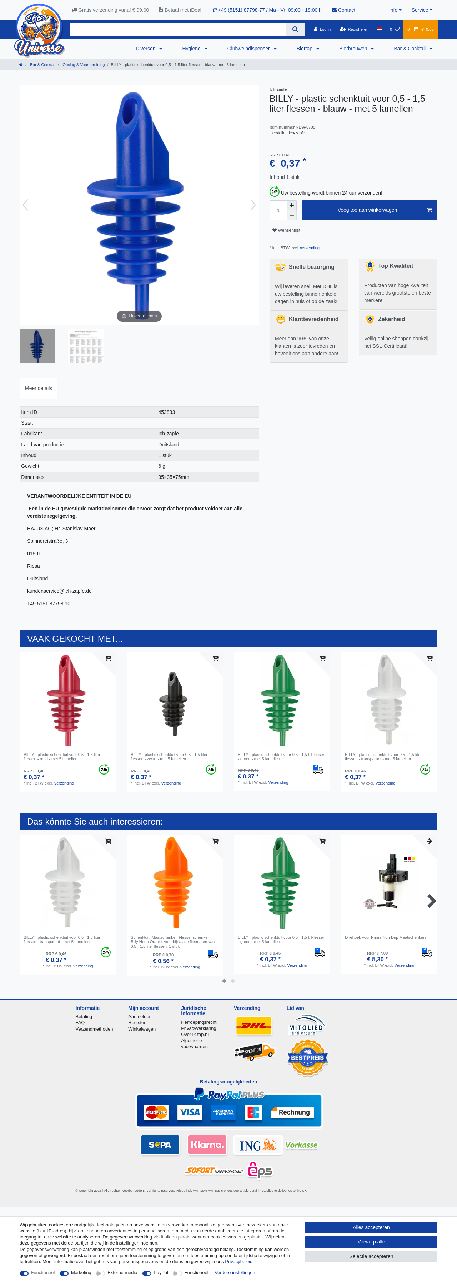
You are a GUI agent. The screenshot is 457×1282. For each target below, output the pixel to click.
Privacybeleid (238, 1261)
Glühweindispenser (249, 48)
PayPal (161, 1272)
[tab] (38, 388)
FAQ (80, 1022)
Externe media (122, 1272)
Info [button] (393, 10)
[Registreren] (354, 29)
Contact (343, 10)
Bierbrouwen (354, 48)
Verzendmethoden (94, 1029)
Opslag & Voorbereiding (83, 64)
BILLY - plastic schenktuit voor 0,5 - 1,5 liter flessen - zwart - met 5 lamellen (169, 756)
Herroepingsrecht (198, 1022)
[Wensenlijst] (394, 29)
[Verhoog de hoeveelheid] (292, 205)
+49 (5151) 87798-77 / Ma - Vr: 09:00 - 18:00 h (267, 10)
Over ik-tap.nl (195, 1034)
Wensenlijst (286, 230)
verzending (309, 248)
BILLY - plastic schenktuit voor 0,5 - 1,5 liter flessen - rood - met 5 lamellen (62, 756)
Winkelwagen (142, 1029)
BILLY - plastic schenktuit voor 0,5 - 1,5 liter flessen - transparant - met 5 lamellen (383, 756)
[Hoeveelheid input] (278, 210)
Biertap (305, 48)
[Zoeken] (295, 29)
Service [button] (420, 10)
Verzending (64, 783)
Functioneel (43, 1272)
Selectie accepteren (371, 1256)
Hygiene (192, 48)
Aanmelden (139, 1016)
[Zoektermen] (178, 29)
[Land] (379, 29)
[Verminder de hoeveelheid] (292, 215)
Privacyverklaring (198, 1028)
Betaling (84, 1016)
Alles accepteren (371, 1227)
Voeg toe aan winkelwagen (385, 210)
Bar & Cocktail (410, 48)
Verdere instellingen (235, 1272)
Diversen (146, 48)
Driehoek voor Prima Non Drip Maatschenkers (385, 937)
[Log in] (322, 29)
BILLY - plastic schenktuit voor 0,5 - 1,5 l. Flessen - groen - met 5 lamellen (281, 756)
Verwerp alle (371, 1242)
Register (136, 1022)
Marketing (81, 1272)
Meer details (38, 388)
